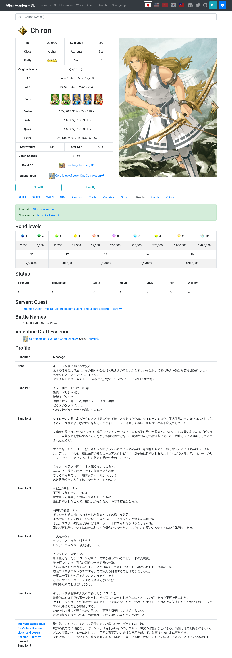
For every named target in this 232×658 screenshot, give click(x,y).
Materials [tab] (109, 197)
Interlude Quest (72, 309)
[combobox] (116, 16)
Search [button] (102, 5)
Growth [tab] (125, 197)
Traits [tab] (92, 197)
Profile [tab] (140, 197)
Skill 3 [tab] (50, 197)
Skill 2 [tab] (36, 197)
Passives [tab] (77, 197)
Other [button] (89, 5)
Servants (45, 5)
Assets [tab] (155, 197)
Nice (38, 187)
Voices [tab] (170, 197)
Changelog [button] (119, 5)
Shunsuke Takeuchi (48, 215)
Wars (79, 5)
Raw (90, 187)
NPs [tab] (62, 197)
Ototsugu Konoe (43, 209)
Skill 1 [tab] (22, 197)
